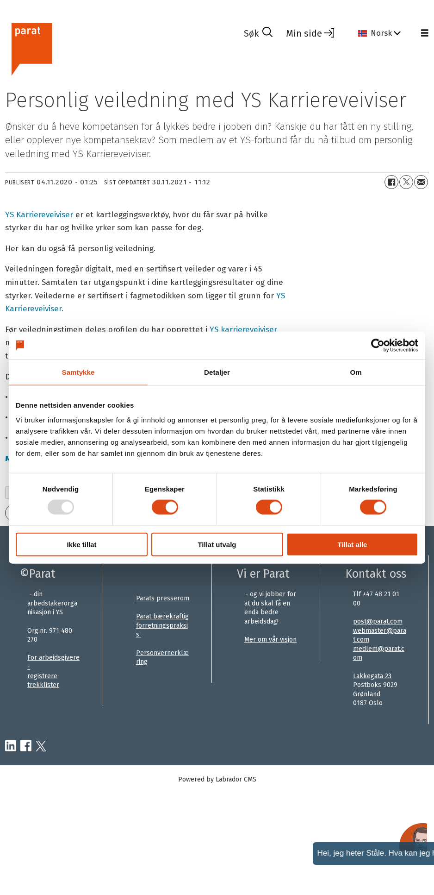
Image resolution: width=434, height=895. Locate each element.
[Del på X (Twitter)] (406, 182)
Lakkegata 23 (372, 676)
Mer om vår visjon (270, 639)
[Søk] (258, 33)
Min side (304, 33)
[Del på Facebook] (391, 182)
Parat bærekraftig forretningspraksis (162, 625)
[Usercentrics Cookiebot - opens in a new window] (377, 346)
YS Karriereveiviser (39, 215)
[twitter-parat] (41, 746)
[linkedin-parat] (10, 746)
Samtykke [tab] (78, 372)
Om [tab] (355, 372)
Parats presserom (162, 598)
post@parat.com (378, 621)
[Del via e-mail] (421, 182)
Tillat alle (352, 544)
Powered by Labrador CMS (217, 779)
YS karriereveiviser (243, 329)
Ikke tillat (81, 544)
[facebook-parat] (25, 746)
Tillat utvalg (217, 544)
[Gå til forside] (31, 48)
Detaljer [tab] (217, 372)
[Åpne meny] (424, 33)
